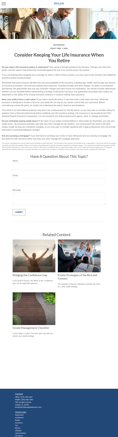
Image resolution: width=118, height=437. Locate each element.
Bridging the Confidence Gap (30, 275)
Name (15, 161)
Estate (17, 420)
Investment (19, 418)
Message (17, 190)
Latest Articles (20, 433)
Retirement (19, 415)
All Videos (19, 436)
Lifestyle (18, 431)
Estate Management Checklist (31, 327)
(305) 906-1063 (27, 400)
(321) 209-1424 (26, 397)
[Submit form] (19, 212)
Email (15, 175)
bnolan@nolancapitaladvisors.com (28, 407)
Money (17, 428)
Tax (16, 425)
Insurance (19, 423)
